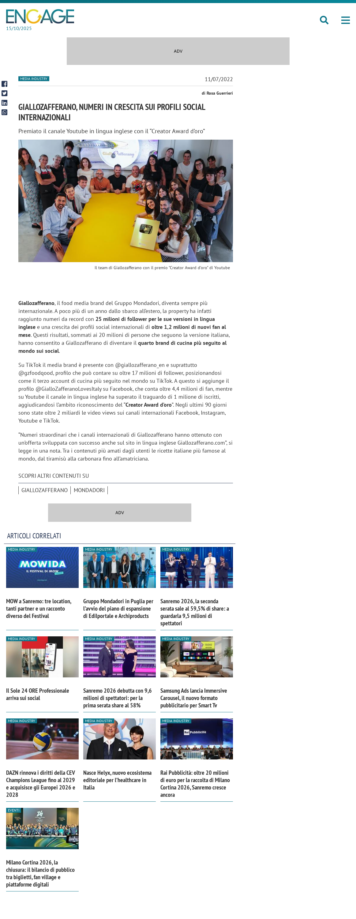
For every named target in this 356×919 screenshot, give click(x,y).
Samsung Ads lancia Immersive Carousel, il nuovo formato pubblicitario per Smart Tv (193, 698)
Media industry (33, 78)
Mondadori (89, 490)
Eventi (13, 810)
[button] (345, 20)
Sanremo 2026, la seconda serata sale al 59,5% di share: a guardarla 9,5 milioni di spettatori (194, 612)
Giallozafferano (44, 490)
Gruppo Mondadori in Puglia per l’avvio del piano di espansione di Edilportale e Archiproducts (118, 608)
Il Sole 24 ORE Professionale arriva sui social (37, 694)
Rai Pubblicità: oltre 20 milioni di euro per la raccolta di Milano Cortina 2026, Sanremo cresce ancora (195, 783)
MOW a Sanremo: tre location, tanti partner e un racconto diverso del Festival (38, 608)
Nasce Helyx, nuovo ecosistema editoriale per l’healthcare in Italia (117, 780)
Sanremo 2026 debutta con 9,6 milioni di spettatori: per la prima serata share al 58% (117, 698)
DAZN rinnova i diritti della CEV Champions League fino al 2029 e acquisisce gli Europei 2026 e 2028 (40, 783)
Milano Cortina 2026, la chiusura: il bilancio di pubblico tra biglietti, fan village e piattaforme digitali (40, 873)
